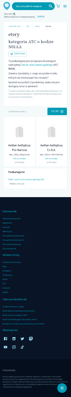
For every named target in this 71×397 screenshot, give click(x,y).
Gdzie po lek (14, 26)
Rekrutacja (7, 231)
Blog (4, 266)
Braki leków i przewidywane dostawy (19, 311)
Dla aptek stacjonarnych (13, 235)
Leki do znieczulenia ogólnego (37, 64)
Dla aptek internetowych (13, 240)
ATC (28, 26)
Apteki (5, 292)
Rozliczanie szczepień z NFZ (15, 315)
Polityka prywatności (12, 218)
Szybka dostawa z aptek (13, 306)
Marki (5, 279)
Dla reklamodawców (12, 244)
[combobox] (33, 6)
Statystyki (17, 53)
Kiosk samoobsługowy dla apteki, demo (20, 319)
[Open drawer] (65, 6)
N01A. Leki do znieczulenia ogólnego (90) (26, 179)
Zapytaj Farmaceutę (12, 262)
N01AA (48, 26)
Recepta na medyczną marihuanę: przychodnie (24, 323)
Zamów (40, 16)
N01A (37, 26)
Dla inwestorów (9, 248)
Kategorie (7, 270)
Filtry (57, 111)
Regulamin (7, 222)
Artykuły (6, 288)
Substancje (7, 275)
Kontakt (6, 227)
